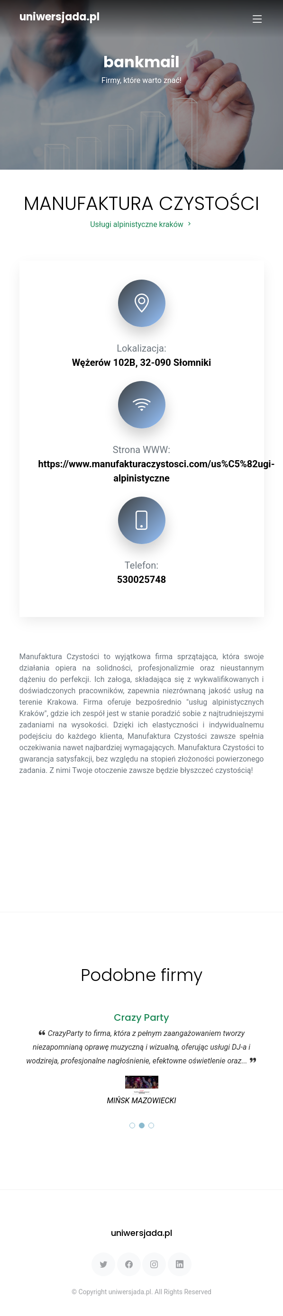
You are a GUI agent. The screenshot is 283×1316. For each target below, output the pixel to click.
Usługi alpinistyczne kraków (141, 224)
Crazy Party (141, 1017)
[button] (132, 1125)
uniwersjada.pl (59, 16)
